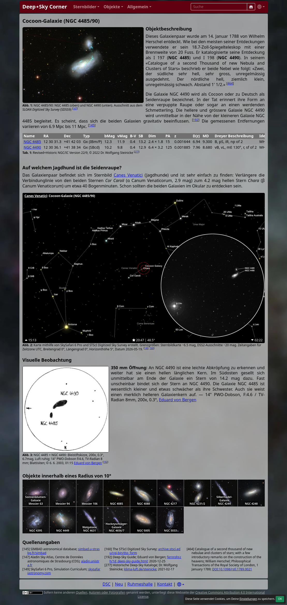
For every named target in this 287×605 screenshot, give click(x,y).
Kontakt (164, 584)
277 (136, 151)
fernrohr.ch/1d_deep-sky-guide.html (145, 559)
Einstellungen (248, 599)
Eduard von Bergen (88, 463)
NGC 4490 (32, 147)
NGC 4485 (32, 141)
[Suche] (251, 6)
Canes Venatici (128, 175)
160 (151, 348)
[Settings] (181, 584)
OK (280, 599)
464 (230, 83)
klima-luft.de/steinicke (140, 569)
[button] (86, 7)
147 (75, 108)
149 (146, 348)
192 (195, 120)
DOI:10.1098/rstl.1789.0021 (232, 569)
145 (91, 125)
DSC (106, 584)
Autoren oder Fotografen (107, 592)
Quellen (81, 592)
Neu (119, 584)
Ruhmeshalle (140, 584)
